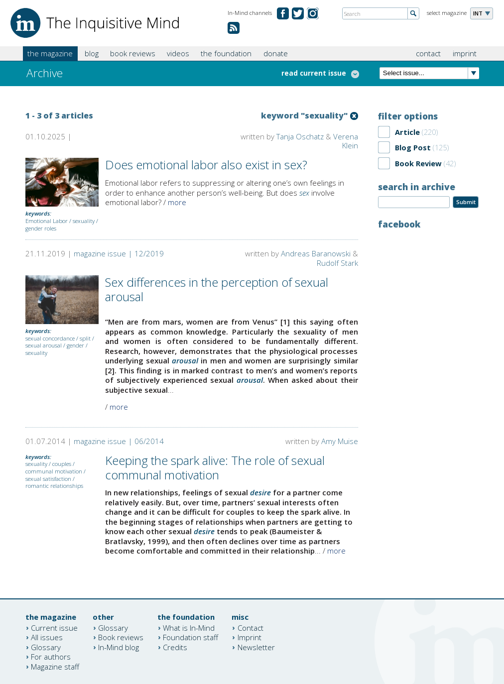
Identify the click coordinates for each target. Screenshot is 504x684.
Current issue (54, 627)
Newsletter (256, 647)
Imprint (249, 637)
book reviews (132, 53)
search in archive (416, 187)
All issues (47, 637)
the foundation (226, 53)
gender (75, 345)
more (177, 202)
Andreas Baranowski (316, 253)
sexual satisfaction (48, 478)
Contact (250, 627)
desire (260, 492)
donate (275, 53)
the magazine (50, 53)
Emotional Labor (46, 221)
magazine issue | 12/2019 (119, 253)
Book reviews (120, 637)
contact (428, 53)
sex (304, 193)
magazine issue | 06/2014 (119, 441)
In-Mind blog (118, 647)
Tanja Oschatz (300, 136)
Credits (175, 647)
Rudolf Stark (337, 263)
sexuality (84, 221)
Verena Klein (345, 141)
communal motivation (53, 471)
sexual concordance (50, 338)
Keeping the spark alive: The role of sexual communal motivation (215, 467)
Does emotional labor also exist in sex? (206, 164)
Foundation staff (190, 637)
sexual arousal (43, 345)
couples (61, 463)
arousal (185, 360)
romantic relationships (54, 485)
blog (92, 53)
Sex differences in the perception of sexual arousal (216, 289)
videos (178, 53)
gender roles (40, 228)
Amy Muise (339, 441)
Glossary (46, 647)
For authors (51, 657)
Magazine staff (55, 666)
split (85, 338)
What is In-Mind (189, 627)
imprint (465, 53)
